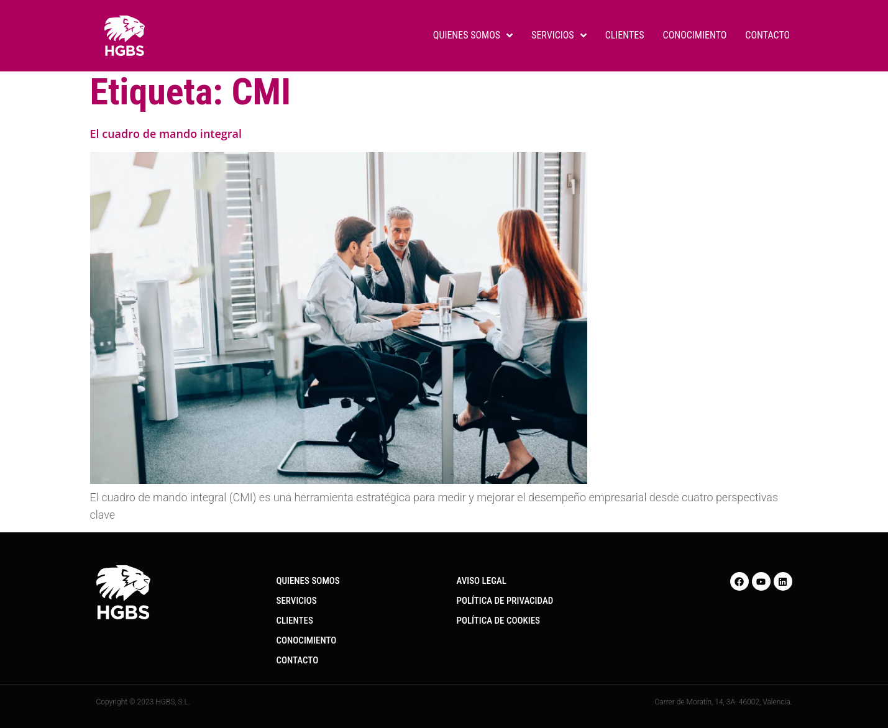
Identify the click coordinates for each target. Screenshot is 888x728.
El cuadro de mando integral (166, 133)
